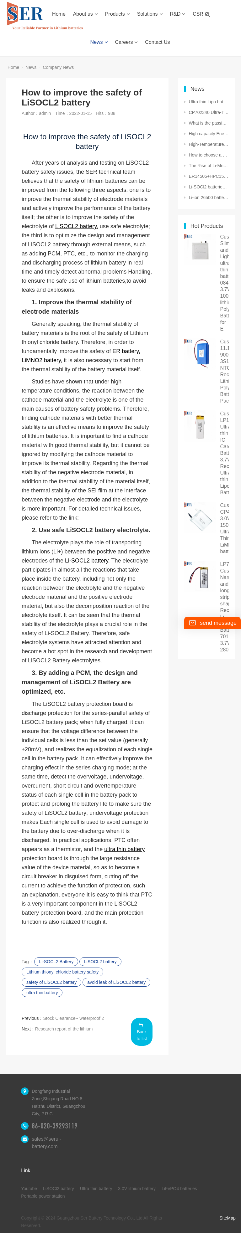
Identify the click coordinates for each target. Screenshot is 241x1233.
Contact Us (157, 42)
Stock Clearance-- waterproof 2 (73, 1018)
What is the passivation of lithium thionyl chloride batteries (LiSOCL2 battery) (209, 123)
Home (59, 14)
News (99, 42)
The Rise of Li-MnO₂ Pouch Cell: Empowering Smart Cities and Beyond (209, 165)
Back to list (142, 1032)
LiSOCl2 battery (58, 1188)
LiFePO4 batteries (179, 1188)
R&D (177, 14)
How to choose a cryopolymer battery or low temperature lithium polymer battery (209, 154)
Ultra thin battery (96, 1188)
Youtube (29, 1188)
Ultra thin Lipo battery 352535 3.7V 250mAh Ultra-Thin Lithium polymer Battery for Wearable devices (209, 101)
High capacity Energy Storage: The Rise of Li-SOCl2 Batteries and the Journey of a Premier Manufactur (209, 133)
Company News (58, 67)
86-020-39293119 (55, 1126)
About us (85, 14)
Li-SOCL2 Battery (56, 961)
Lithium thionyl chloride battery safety (62, 971)
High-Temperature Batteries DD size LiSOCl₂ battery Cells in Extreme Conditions (209, 144)
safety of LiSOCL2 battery (51, 982)
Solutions (150, 14)
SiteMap (227, 1217)
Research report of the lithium (64, 1028)
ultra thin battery (42, 992)
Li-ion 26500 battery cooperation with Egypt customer (209, 197)
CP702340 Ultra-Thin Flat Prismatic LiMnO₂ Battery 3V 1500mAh (209, 112)
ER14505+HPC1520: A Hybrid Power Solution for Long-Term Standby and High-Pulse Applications (209, 176)
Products (117, 14)
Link (25, 1170)
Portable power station (43, 1196)
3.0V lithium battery (137, 1188)
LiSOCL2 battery (100, 961)
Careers (126, 42)
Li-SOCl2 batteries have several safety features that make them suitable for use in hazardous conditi (209, 186)
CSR (200, 14)
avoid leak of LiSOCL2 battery (116, 982)
